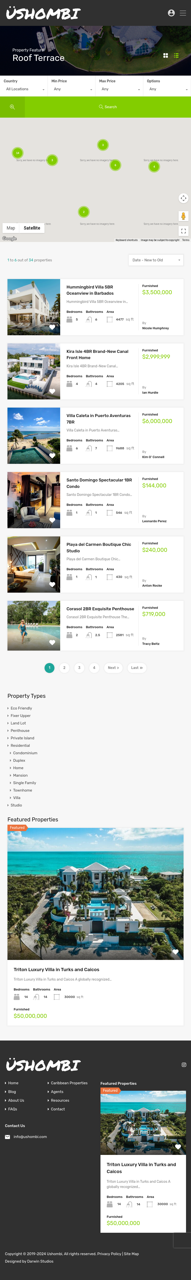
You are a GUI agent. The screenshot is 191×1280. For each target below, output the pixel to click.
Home (18, 768)
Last (137, 668)
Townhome (22, 790)
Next (113, 668)
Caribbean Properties (69, 1083)
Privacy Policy (109, 1254)
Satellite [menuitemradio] (32, 228)
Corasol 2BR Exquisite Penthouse (100, 608)
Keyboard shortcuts (127, 240)
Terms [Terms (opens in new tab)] (186, 240)
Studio (16, 805)
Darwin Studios (40, 1261)
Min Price (59, 81)
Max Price (107, 81)
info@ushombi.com (30, 1137)
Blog (12, 1092)
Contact (58, 1109)
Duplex (19, 760)
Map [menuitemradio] (11, 228)
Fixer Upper (21, 715)
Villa (16, 798)
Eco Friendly (21, 708)
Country (10, 81)
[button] (174, 189)
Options (153, 81)
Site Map (131, 1254)
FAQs (12, 1109)
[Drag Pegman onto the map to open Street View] (184, 216)
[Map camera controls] (184, 198)
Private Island (22, 738)
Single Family (24, 783)
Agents (57, 1092)
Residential (20, 745)
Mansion (20, 775)
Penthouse (20, 730)
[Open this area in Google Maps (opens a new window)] (9, 239)
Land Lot (18, 723)
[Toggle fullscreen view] (184, 231)
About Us (16, 1100)
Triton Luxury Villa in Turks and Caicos (56, 969)
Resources (60, 1100)
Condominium (25, 753)
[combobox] (24, 90)
